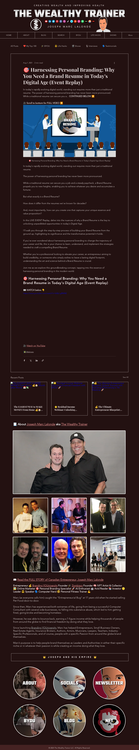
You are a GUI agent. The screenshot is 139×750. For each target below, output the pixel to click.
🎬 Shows (76, 46)
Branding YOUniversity (44, 585)
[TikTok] (68, 21)
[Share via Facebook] (24, 360)
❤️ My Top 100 (29, 46)
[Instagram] (64, 21)
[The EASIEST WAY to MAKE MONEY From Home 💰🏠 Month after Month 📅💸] (29, 392)
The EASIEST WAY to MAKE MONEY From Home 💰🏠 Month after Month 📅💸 (28, 408)
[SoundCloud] (75, 21)
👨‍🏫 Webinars (29, 352)
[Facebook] (60, 21)
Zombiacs (77, 585)
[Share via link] (43, 360)
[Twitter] (53, 21)
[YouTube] (46, 21)
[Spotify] (82, 21)
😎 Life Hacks (61, 46)
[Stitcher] (86, 21)
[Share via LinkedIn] (36, 360)
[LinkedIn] (49, 21)
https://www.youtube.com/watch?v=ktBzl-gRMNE (45, 293)
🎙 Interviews (91, 46)
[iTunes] (79, 21)
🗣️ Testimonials (109, 46)
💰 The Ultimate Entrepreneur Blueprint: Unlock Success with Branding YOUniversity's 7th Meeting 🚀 (109, 408)
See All (125, 377)
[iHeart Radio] (93, 21)
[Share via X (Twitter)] (30, 360)
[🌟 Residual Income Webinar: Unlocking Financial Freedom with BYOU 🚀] (69, 392)
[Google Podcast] (89, 21)
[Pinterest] (57, 21)
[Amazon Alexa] (71, 21)
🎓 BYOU (45, 46)
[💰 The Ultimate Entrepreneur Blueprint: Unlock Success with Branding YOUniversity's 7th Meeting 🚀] (110, 392)
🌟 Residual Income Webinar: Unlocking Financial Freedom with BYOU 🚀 (66, 408)
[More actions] (114, 62)
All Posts (14, 46)
